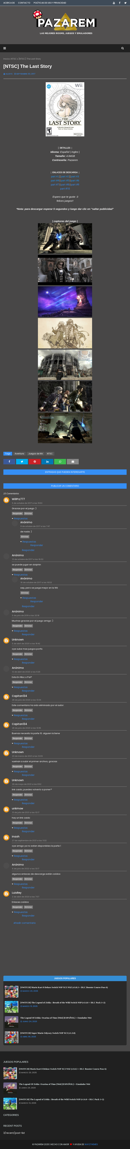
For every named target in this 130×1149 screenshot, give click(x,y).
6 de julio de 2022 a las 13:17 (25, 868)
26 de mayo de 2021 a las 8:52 (26, 784)
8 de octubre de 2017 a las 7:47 (35, 526)
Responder (17, 513)
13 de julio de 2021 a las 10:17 (25, 812)
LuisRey (16, 892)
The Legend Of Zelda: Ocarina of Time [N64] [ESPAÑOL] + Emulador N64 (55, 1018)
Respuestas (21, 518)
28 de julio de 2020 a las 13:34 (26, 700)
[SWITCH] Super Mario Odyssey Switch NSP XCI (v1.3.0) (47, 1033)
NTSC (14, 58)
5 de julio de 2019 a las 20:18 (25, 615)
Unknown (18, 639)
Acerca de (9, 2)
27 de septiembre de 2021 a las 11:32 (29, 840)
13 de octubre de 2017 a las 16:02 (27, 559)
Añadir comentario (25, 923)
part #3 (75, 176)
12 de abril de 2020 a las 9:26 (26, 671)
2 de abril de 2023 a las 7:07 (25, 896)
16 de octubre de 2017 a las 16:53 (36, 582)
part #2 (65, 176)
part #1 (55, 176)
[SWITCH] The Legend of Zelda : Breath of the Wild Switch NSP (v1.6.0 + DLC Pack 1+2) (62, 1002)
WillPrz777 (18, 499)
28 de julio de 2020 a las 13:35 (26, 728)
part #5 (65, 180)
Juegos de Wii (35, 453)
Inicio (6, 58)
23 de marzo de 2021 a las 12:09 (27, 756)
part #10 (65, 188)
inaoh (15, 836)
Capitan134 (19, 696)
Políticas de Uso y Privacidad (50, 2)
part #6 (75, 180)
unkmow (17, 808)
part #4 (55, 180)
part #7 (55, 184)
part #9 (75, 184)
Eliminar (28, 513)
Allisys (9, 73)
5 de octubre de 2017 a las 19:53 (27, 503)
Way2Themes (91, 1144)
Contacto (24, 2)
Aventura (19, 453)
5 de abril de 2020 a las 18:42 (26, 643)
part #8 (65, 184)
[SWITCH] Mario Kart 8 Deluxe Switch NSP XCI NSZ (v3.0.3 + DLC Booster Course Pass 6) (64, 987)
